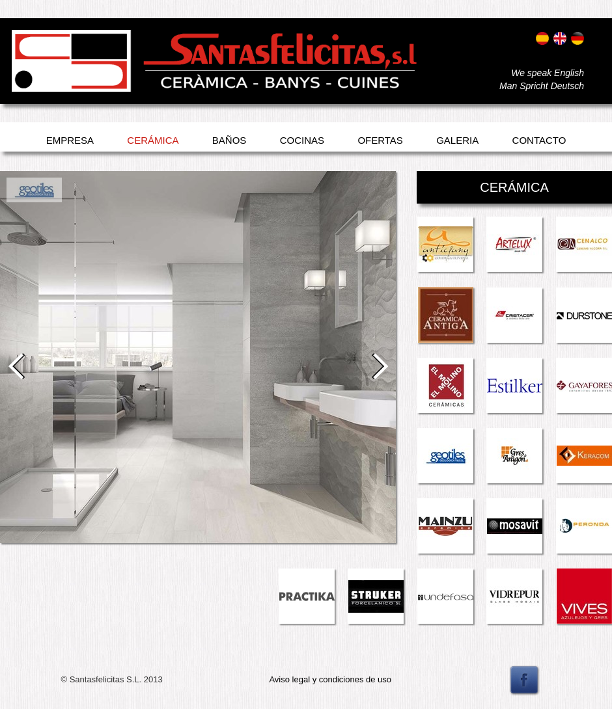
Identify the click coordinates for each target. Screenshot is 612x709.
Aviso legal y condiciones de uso (330, 679)
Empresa (70, 140)
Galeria (457, 140)
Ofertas (379, 140)
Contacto (539, 140)
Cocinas (302, 140)
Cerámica (152, 140)
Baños (229, 140)
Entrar (24, 76)
